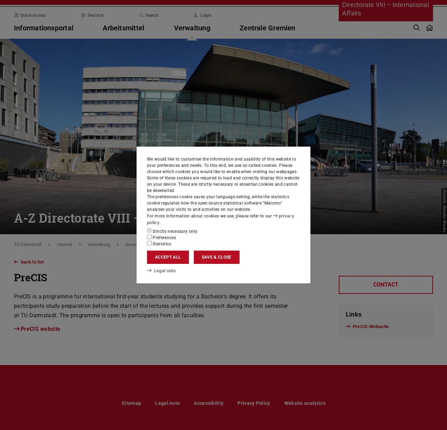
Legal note (160, 270)
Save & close (217, 257)
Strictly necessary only (172, 231)
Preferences (161, 237)
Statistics (159, 243)
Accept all (168, 257)
